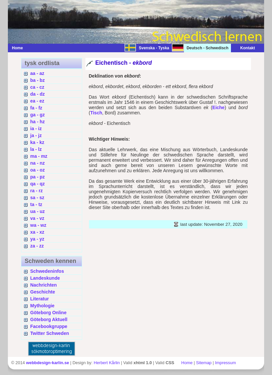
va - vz (37, 218)
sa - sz (37, 197)
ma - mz (38, 156)
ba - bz (37, 80)
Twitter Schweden (49, 333)
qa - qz (37, 183)
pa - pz (37, 176)
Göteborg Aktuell (48, 319)
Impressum (225, 362)
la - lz (36, 149)
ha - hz (37, 121)
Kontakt (244, 48)
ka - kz (37, 142)
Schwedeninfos (47, 271)
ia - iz (36, 128)
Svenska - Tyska (154, 48)
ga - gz (37, 114)
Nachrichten (43, 285)
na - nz (37, 163)
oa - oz (37, 170)
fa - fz (36, 107)
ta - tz (36, 204)
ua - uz (37, 211)
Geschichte (42, 291)
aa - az (37, 73)
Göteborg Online (48, 312)
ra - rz (36, 190)
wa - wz (38, 225)
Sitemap (204, 362)
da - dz (37, 94)
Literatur (39, 298)
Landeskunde (45, 278)
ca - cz (37, 87)
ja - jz (36, 135)
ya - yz (37, 239)
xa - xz (37, 232)
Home (17, 48)
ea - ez (37, 101)
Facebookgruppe (48, 326)
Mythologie (42, 305)
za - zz (37, 245)
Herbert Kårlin (107, 362)
